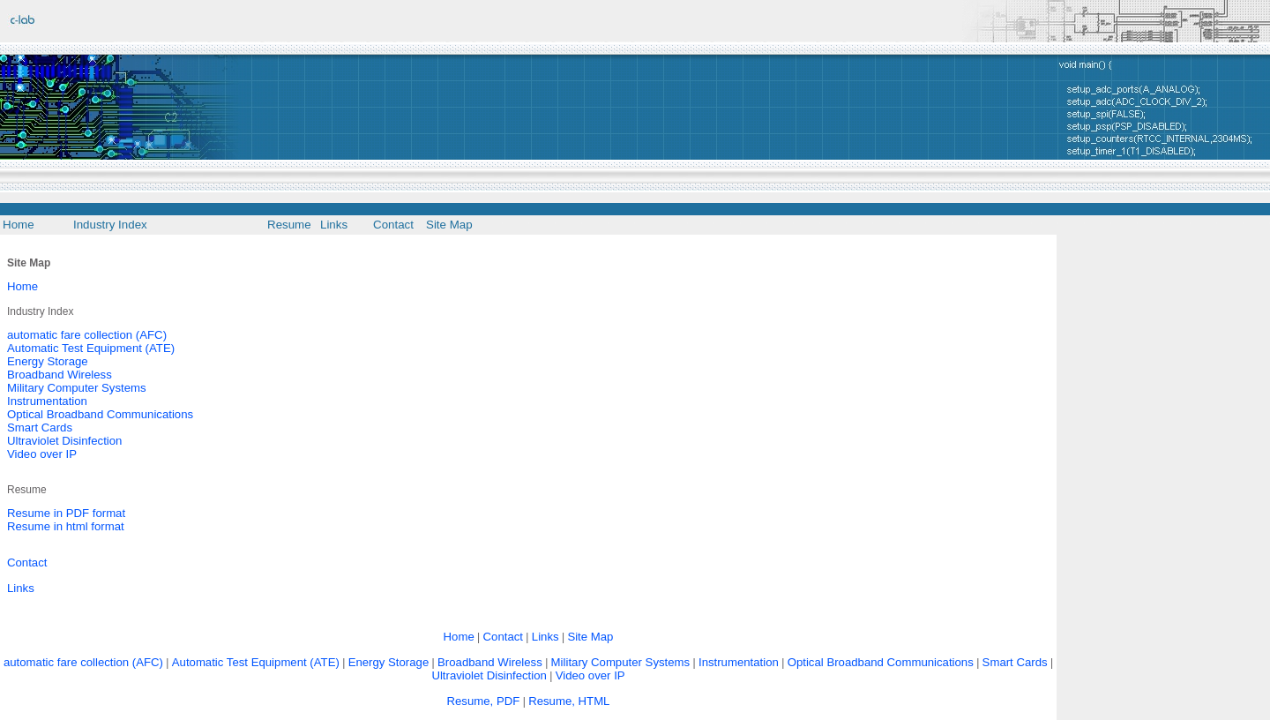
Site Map (590, 636)
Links (20, 588)
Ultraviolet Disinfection (64, 440)
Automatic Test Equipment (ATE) (91, 348)
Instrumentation (47, 401)
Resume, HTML (568, 701)
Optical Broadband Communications (100, 414)
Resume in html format (65, 526)
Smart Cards (39, 427)
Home (22, 286)
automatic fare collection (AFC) (87, 334)
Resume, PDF (483, 701)
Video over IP (42, 454)
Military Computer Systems (76, 387)
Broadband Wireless (59, 374)
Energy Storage (47, 361)
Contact (27, 562)
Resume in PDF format (66, 513)
